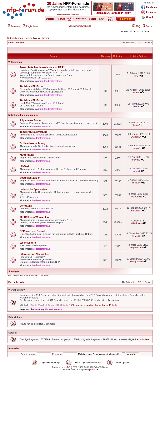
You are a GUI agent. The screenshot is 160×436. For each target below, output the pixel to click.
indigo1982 (68, 305)
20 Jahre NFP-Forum (32, 86)
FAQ (136, 26)
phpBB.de (93, 369)
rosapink (136, 148)
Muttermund (27, 154)
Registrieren (30, 26)
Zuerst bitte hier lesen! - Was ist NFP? (42, 67)
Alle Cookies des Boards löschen (23, 275)
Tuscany (136, 182)
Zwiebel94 (136, 136)
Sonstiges (13, 271)
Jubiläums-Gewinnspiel (80, 26)
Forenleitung (37, 309)
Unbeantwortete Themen (19, 38)
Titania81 (136, 236)
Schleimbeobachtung (32, 143)
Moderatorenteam (53, 81)
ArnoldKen (143, 339)
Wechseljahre (28, 242)
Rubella (113, 305)
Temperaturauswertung (33, 131)
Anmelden (14, 26)
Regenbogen (136, 247)
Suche (147, 26)
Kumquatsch (136, 261)
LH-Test (24, 166)
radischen (136, 210)
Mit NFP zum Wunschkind (35, 217)
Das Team (44, 275)
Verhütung (26, 205)
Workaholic (136, 196)
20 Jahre (54, 3)
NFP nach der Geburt (32, 231)
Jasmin (39, 81)
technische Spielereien (33, 189)
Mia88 (136, 92)
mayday (136, 159)
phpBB (67, 367)
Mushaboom (101, 305)
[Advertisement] (80, 407)
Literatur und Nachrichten (35, 254)
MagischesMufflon (85, 305)
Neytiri (136, 171)
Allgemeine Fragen (31, 120)
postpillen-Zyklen (30, 177)
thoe (136, 76)
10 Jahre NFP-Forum (32, 100)
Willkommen (15, 62)
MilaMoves (136, 223)
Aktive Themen (41, 38)
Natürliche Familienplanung (23, 115)
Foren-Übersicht (16, 43)
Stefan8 (136, 125)
